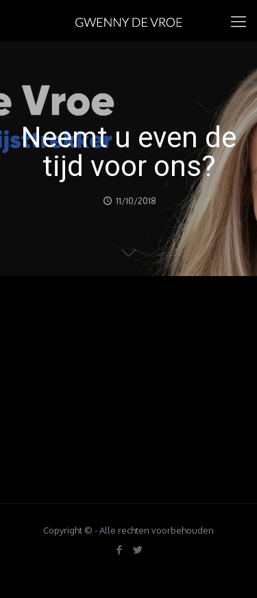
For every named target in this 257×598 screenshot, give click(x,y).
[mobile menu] (238, 20)
